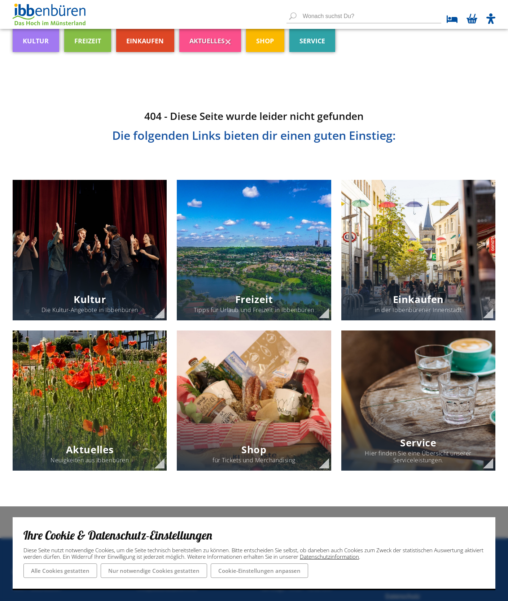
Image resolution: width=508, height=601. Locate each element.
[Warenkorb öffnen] (471, 19)
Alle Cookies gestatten (60, 570)
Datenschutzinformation (329, 556)
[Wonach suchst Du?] (363, 16)
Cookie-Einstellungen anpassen (259, 570)
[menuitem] (51, 38)
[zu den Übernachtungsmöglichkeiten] (449, 20)
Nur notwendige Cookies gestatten (154, 570)
